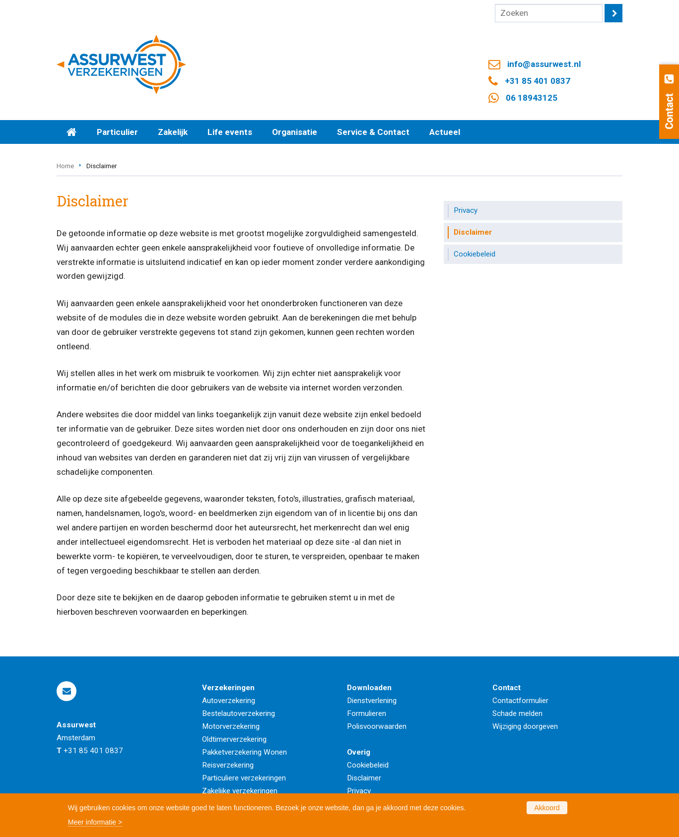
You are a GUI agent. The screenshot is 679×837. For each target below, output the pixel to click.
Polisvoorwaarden (377, 726)
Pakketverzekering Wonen (244, 752)
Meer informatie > (95, 822)
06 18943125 (531, 98)
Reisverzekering (228, 765)
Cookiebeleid (368, 765)
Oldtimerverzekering (234, 739)
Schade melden (517, 713)
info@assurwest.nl (544, 64)
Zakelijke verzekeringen (239, 790)
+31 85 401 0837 (537, 81)
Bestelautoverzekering (238, 713)
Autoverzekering (228, 700)
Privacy (359, 790)
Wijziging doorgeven (525, 726)
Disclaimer (364, 777)
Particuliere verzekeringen (244, 777)
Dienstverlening (372, 700)
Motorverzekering (231, 726)
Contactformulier (520, 700)
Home (65, 166)
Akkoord (546, 808)
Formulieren (366, 713)
